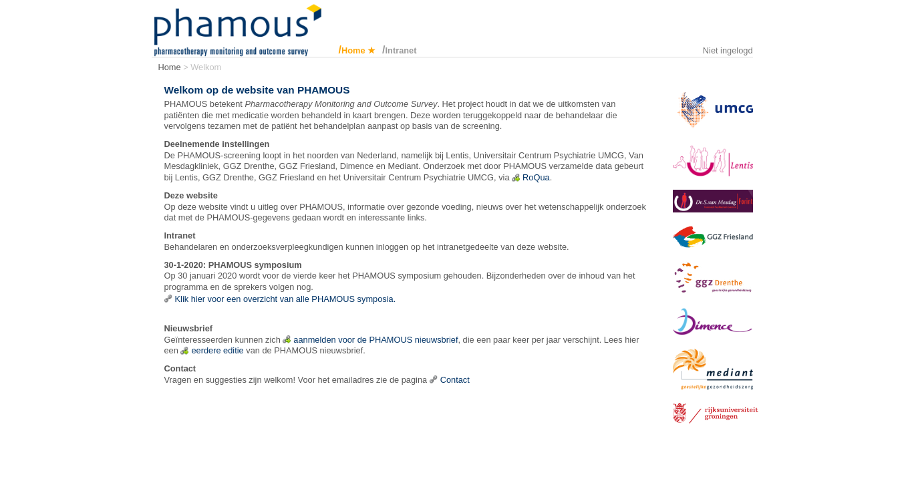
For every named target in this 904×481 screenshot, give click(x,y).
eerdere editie (217, 350)
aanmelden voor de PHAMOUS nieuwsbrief (375, 340)
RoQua (536, 177)
